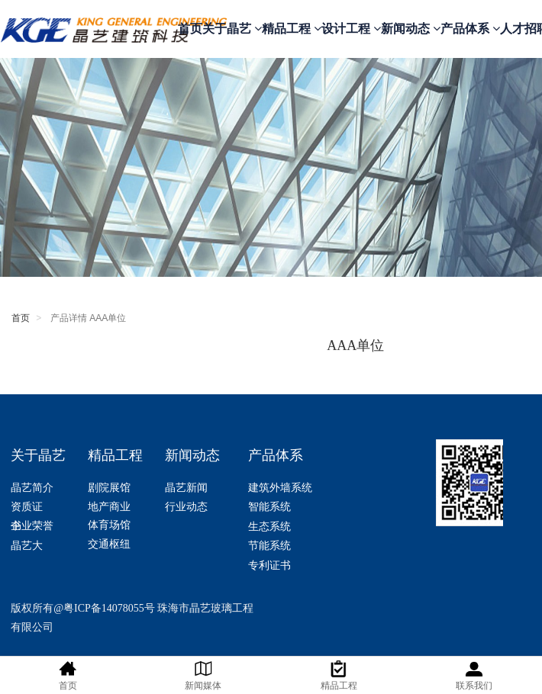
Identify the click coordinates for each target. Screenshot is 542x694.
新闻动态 (410, 28)
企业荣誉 (32, 526)
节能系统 (269, 545)
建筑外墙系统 (280, 487)
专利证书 (269, 565)
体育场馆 (109, 525)
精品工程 (291, 28)
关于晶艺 (232, 28)
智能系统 (269, 506)
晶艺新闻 (186, 487)
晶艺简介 (33, 487)
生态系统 (269, 526)
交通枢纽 (109, 544)
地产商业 (109, 506)
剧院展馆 (109, 487)
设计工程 (351, 28)
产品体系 (470, 28)
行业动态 (186, 506)
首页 (190, 28)
